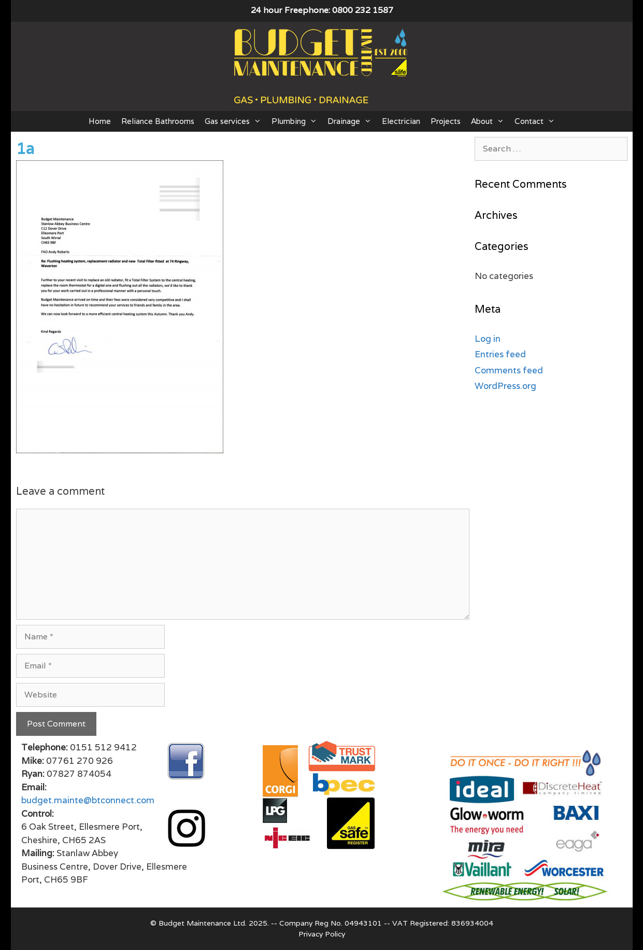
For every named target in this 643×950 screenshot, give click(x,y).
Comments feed (509, 370)
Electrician (401, 121)
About (490, 121)
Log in (488, 338)
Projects (446, 121)
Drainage (352, 121)
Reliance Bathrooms (157, 121)
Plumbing (297, 121)
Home (100, 121)
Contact (537, 121)
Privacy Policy (321, 934)
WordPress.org (505, 386)
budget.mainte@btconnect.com (87, 800)
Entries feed (500, 354)
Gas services (235, 121)
